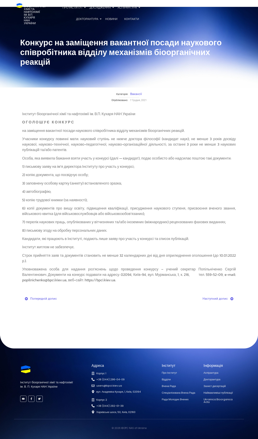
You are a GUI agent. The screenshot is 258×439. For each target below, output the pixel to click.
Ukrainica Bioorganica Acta (218, 400)
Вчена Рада (169, 386)
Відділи (166, 379)
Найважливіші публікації (218, 393)
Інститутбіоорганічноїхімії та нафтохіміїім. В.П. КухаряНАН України (35, 13)
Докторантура (88, 19)
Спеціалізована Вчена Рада (178, 393)
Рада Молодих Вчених (175, 399)
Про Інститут (73, 7)
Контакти (131, 19)
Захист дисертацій (215, 386)
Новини (111, 19)
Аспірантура (128, 7)
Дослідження (100, 7)
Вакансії (136, 94)
